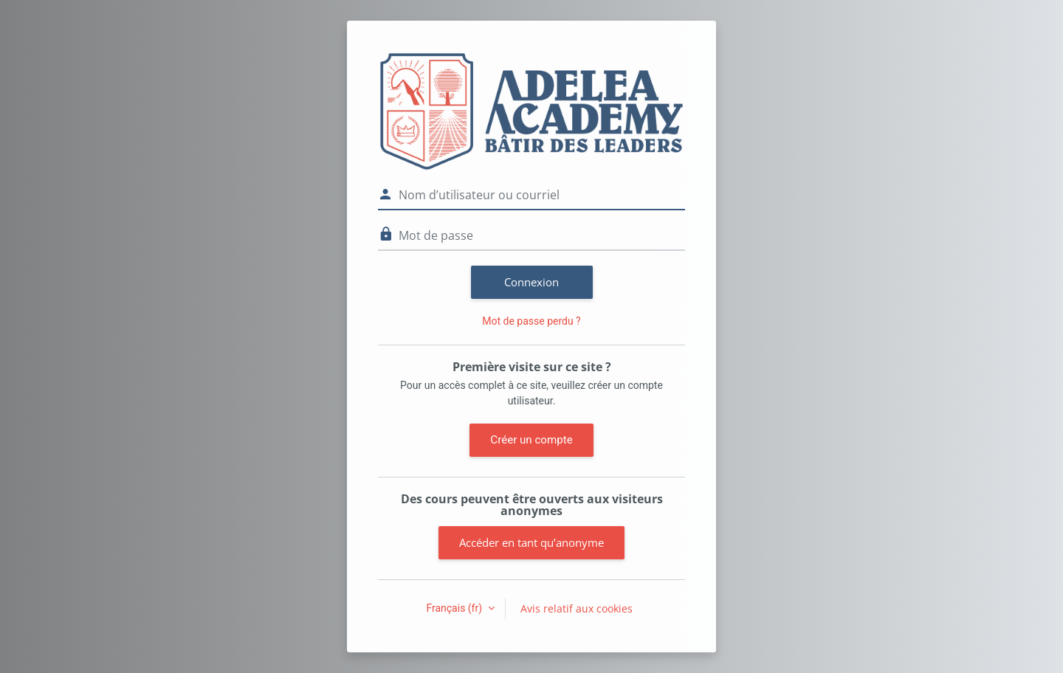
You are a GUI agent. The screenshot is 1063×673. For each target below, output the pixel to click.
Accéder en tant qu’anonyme (531, 542)
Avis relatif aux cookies (576, 608)
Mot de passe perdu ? (531, 321)
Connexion (531, 282)
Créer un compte (531, 439)
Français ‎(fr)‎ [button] (455, 608)
